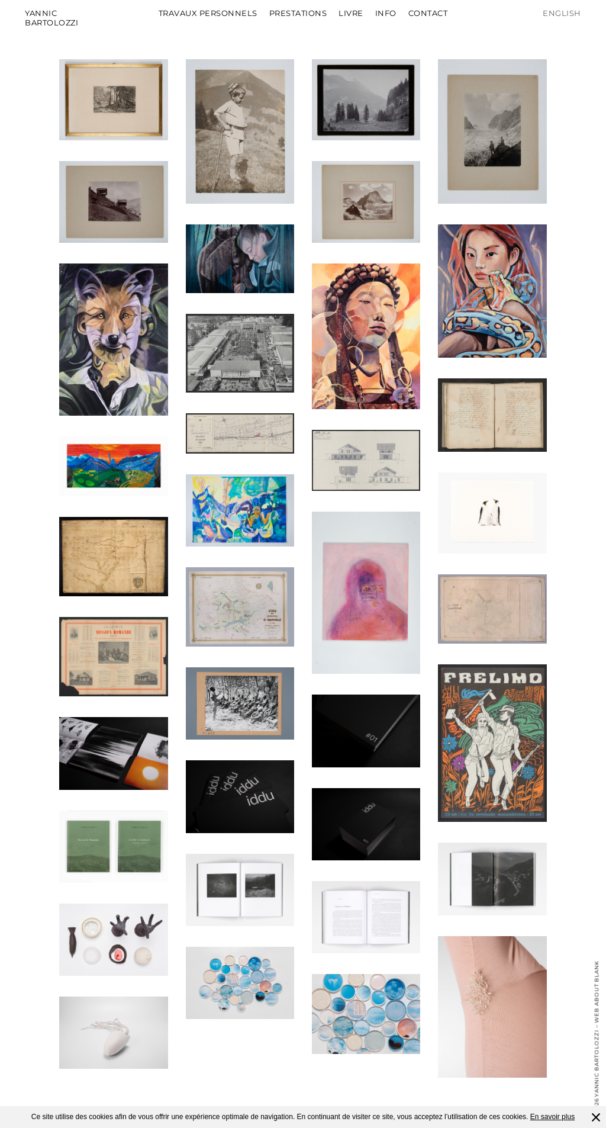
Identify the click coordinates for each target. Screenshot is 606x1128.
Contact (428, 13)
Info (386, 13)
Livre (351, 13)
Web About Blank (596, 991)
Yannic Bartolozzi (51, 17)
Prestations (298, 13)
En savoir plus (552, 1117)
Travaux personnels (208, 13)
